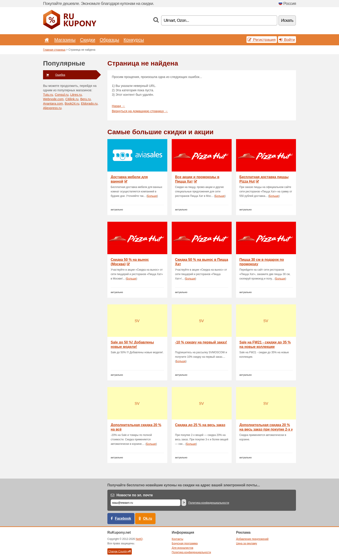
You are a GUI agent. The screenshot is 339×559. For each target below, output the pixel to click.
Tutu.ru (48, 94)
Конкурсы (134, 39)
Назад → (118, 106)
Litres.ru (76, 94)
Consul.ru (62, 94)
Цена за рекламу (246, 543)
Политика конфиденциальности (208, 502)
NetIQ (139, 539)
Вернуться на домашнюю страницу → (140, 111)
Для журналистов (182, 547)
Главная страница (54, 49)
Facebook (123, 518)
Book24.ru (72, 103)
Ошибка (54, 74)
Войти (287, 39)
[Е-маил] (145, 502)
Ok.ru (147, 518)
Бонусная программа (185, 543)
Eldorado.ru (89, 103)
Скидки (87, 39)
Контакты (177, 539)
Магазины (65, 39)
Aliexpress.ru (52, 108)
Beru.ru (85, 99)
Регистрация (262, 39)
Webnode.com (53, 99)
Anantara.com (53, 103)
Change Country (119, 551)
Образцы (109, 39)
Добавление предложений (252, 539)
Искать (287, 20)
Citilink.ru (72, 99)
